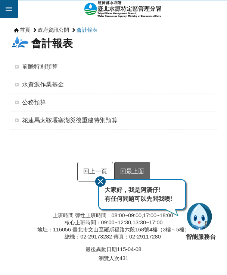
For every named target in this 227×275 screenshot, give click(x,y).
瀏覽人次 (109, 258)
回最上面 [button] (132, 171)
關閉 (100, 181)
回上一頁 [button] (95, 171)
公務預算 (34, 102)
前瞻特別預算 (40, 66)
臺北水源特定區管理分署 (122, 9)
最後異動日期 (101, 249)
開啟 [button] (9, 9)
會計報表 (87, 30)
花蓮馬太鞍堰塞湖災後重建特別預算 (70, 120)
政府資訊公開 (53, 30)
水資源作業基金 (43, 84)
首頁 (25, 30)
